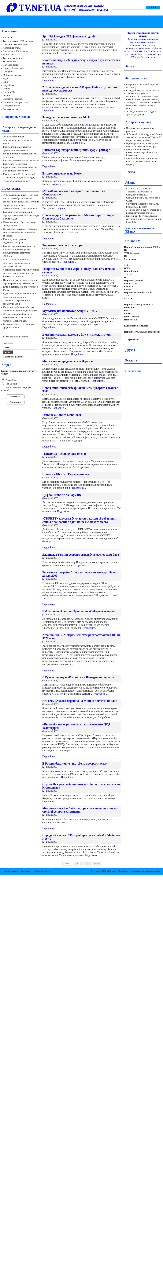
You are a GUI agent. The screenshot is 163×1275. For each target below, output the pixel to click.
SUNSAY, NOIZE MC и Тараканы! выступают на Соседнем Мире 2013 (139, 191)
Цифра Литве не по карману (61, 494)
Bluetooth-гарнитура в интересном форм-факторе (76, 149)
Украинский (11, 383)
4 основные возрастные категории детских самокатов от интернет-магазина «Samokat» (21, 273)
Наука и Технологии (13, 68)
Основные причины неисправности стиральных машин (17, 140)
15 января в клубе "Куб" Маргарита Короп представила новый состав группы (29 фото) (142, 96)
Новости (7, 37)
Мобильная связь (12, 75)
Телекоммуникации (13, 58)
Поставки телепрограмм (15, 102)
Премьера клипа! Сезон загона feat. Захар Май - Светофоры (142, 145)
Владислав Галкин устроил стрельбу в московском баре (80, 554)
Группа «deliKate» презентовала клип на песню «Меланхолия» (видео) (143, 161)
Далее (96, 863)
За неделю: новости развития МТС (66, 117)
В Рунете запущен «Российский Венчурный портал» (78, 677)
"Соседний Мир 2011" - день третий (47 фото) (141, 113)
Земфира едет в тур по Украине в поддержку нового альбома (143, 211)
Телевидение (9, 61)
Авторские (9, 127)
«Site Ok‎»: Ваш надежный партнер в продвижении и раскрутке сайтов (16, 263)
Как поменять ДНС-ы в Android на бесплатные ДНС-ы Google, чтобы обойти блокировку (19, 177)
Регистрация (26, 871)
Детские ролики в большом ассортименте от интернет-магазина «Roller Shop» (17, 317)
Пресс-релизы (11, 188)
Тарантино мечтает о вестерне (63, 245)
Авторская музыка (138, 122)
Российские (11, 380)
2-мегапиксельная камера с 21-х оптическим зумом (77, 334)
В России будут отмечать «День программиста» (74, 763)
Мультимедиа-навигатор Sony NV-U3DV (70, 311)
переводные (28, 127)
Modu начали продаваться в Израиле (67, 361)
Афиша (130, 182)
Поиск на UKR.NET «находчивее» (65, 474)
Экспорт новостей (12, 98)
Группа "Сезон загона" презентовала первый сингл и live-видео (141, 152)
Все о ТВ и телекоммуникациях (126, 871)
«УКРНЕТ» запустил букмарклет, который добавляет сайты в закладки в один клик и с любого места (79, 520)
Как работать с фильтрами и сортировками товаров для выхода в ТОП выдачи (21, 215)
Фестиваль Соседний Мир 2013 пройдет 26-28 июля (142, 205)
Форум (6, 95)
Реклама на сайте (12, 109)
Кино (5, 81)
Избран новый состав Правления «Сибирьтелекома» (78, 611)
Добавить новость (42, 871)
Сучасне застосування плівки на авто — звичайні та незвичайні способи (20, 232)
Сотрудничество (11, 105)
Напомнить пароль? (13, 356)
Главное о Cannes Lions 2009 (61, 414)
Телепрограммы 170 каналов (18, 41)
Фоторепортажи (136, 78)
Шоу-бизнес (9, 85)
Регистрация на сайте (17, 336)
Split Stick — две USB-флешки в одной (68, 36)
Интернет (8, 71)
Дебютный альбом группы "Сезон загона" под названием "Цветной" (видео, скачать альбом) (144, 137)
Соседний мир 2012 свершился (142, 90)
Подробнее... (68, 53)
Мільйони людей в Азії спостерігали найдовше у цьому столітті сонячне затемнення (80, 810)
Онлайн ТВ (9, 92)
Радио (6, 78)
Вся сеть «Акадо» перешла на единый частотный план (79, 700)
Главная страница (10, 871)
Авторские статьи (12, 47)
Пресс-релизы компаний (15, 44)
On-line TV (132, 241)
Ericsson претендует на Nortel (62, 173)
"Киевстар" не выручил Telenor (64, 453)
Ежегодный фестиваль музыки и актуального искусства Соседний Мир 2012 (143, 218)
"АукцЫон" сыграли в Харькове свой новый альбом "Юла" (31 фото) (143, 105)
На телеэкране (10, 64)
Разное (6, 88)
